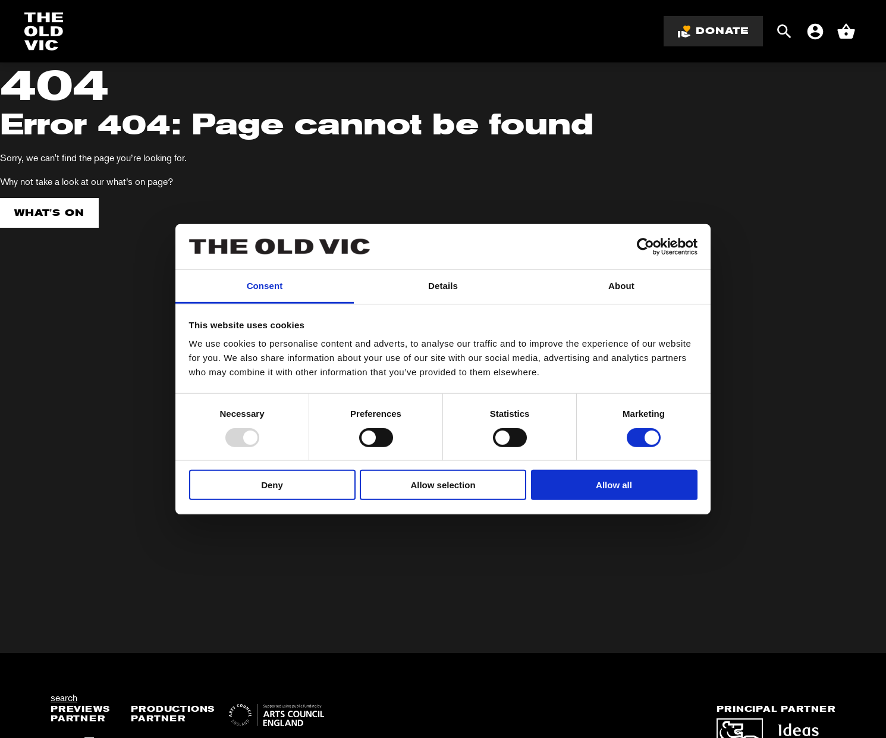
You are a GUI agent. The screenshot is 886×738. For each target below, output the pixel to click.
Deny (272, 485)
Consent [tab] (265, 286)
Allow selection (442, 485)
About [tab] (621, 286)
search (64, 698)
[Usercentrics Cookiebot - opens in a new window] (645, 247)
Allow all (614, 485)
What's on (49, 212)
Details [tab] (443, 286)
